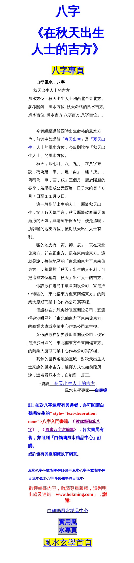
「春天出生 (71, 139)
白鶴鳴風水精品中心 (67, 510)
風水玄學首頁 (67, 542)
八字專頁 (68, 70)
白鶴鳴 (101, 390)
